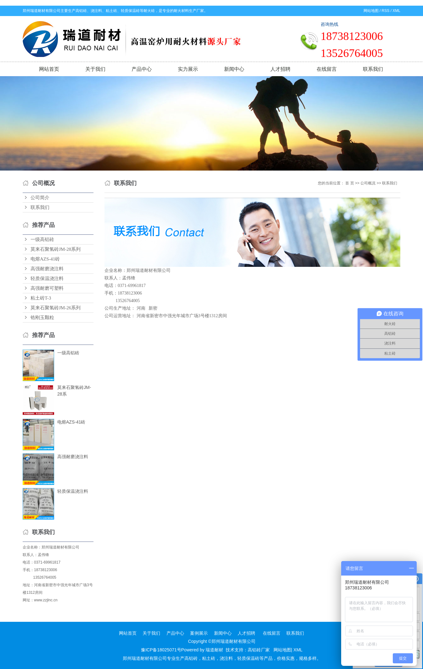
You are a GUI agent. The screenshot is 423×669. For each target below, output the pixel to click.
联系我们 (373, 69)
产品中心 (142, 69)
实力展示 (188, 69)
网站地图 (371, 10)
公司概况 (367, 183)
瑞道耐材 (214, 649)
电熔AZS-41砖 (45, 258)
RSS (386, 10)
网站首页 (49, 69)
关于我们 (95, 69)
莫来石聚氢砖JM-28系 (74, 390)
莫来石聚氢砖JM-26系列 (56, 307)
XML (396, 10)
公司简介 (40, 197)
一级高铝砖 (42, 239)
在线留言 (327, 69)
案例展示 (199, 633)
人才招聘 (280, 69)
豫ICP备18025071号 (161, 649)
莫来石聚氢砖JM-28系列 (56, 249)
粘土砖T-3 (41, 298)
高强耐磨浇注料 (47, 268)
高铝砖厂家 (259, 649)
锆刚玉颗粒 (42, 317)
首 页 (349, 183)
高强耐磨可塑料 (47, 288)
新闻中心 (234, 69)
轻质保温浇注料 (47, 278)
